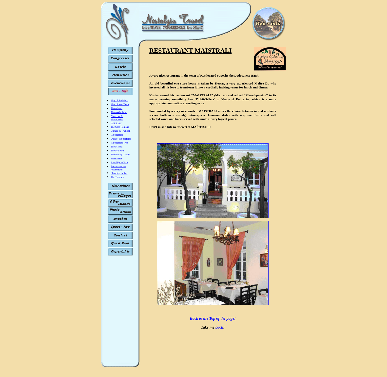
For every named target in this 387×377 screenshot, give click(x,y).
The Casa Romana (120, 127)
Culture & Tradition (120, 130)
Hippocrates (117, 134)
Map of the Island (119, 100)
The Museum (117, 150)
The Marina (116, 146)
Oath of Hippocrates (121, 138)
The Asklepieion (119, 112)
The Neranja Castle (120, 154)
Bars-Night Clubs (119, 162)
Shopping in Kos (119, 173)
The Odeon (116, 158)
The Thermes (117, 177)
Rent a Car (116, 123)
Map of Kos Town (120, 104)
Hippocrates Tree (119, 142)
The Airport (116, 108)
